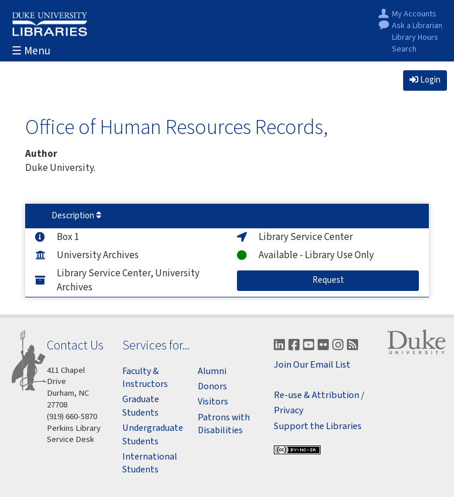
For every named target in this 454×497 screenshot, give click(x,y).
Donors (212, 386)
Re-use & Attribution (316, 395)
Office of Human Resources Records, (176, 127)
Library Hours (415, 37)
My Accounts (414, 14)
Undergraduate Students (152, 434)
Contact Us (75, 345)
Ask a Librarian (417, 26)
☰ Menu (31, 51)
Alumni (212, 371)
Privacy (289, 410)
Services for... (156, 345)
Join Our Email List (312, 365)
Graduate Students (140, 406)
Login (425, 80)
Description (76, 216)
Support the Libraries (318, 426)
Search (404, 49)
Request (338, 279)
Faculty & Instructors (145, 377)
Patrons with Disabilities (224, 424)
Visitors (213, 401)
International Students (149, 463)
